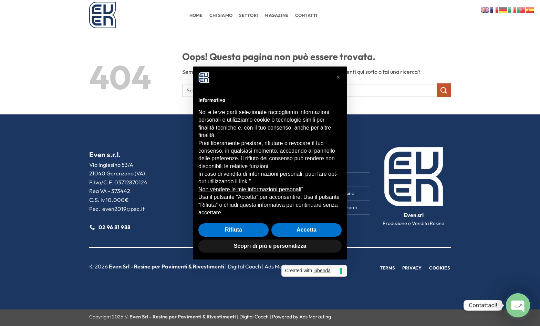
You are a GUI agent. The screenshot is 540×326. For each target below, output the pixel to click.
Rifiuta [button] (233, 230)
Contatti (306, 15)
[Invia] (444, 90)
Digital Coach (244, 266)
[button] (338, 77)
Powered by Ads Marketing (301, 317)
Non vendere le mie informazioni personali (249, 189)
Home (196, 15)
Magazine (276, 15)
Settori (248, 15)
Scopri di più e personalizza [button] (270, 246)
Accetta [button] (306, 230)
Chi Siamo (220, 15)
